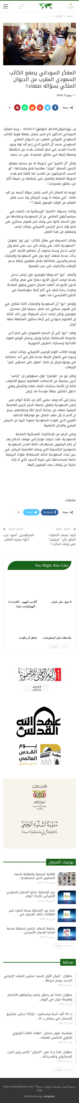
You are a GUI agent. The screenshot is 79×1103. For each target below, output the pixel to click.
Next (54, 646)
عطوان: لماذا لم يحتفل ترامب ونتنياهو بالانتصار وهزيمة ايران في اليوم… (39, 997)
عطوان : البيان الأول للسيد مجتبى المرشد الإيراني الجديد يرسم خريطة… (38, 978)
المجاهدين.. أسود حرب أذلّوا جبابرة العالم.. (18, 537)
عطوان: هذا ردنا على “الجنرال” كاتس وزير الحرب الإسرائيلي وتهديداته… (39, 1054)
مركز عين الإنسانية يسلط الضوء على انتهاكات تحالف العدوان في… (32, 912)
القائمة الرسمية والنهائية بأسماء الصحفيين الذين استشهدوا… (34, 876)
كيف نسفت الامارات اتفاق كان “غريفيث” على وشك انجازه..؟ (62, 539)
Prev (66, 646)
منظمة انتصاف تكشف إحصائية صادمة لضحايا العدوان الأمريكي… (31, 930)
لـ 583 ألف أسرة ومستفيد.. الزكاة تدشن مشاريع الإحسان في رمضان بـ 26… (39, 1016)
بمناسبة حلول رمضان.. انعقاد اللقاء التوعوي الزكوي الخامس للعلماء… (42, 1035)
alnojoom (49, 1096)
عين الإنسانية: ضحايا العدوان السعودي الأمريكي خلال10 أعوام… (31, 894)
